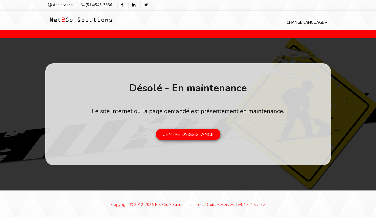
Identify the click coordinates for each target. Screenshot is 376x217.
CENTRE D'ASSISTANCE (188, 134)
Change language (307, 22)
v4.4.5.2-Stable (251, 204)
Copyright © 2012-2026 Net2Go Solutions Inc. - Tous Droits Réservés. (173, 204)
